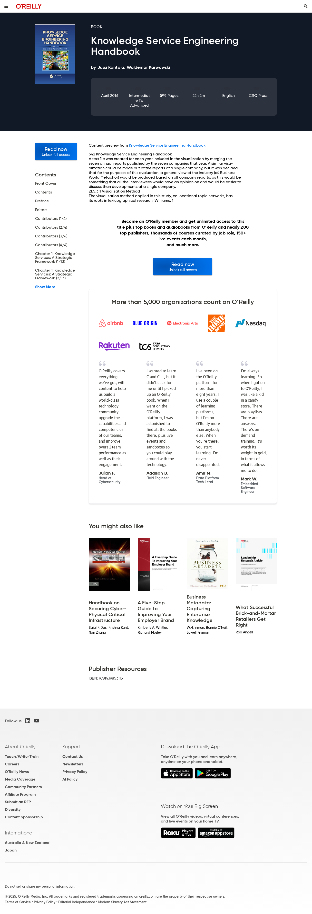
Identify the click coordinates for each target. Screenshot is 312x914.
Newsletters (72, 764)
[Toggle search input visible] (306, 6)
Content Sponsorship (24, 817)
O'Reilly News (17, 771)
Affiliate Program (20, 794)
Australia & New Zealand (27, 842)
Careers (12, 764)
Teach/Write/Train (22, 756)
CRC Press (258, 95)
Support (71, 747)
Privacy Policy (74, 771)
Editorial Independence (76, 902)
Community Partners (23, 786)
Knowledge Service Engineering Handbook (167, 145)
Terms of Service (18, 902)
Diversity (12, 809)
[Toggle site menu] (6, 6)
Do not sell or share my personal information (39, 886)
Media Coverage (20, 779)
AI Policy (70, 779)
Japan (11, 850)
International (19, 833)
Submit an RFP (18, 801)
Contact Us (72, 756)
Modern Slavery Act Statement (122, 902)
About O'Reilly (20, 747)
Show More (45, 287)
